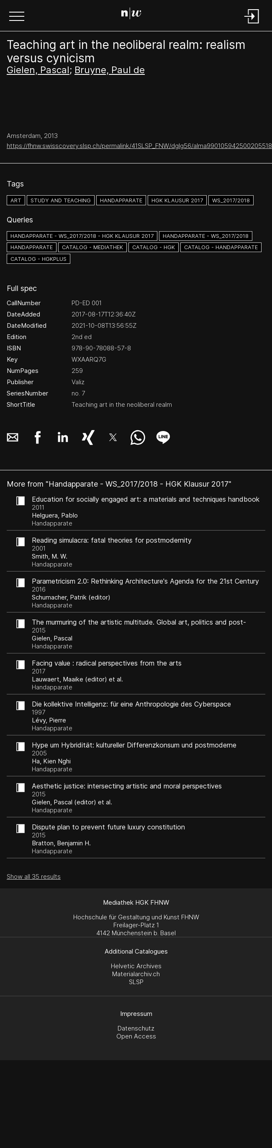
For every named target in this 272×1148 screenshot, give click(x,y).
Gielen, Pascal (38, 69)
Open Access (136, 1036)
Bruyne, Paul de (109, 69)
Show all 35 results (34, 876)
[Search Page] (134, 14)
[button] (17, 17)
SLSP (136, 982)
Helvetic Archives (136, 966)
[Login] (252, 24)
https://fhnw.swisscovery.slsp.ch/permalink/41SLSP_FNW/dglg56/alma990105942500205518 (139, 146)
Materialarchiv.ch (136, 974)
